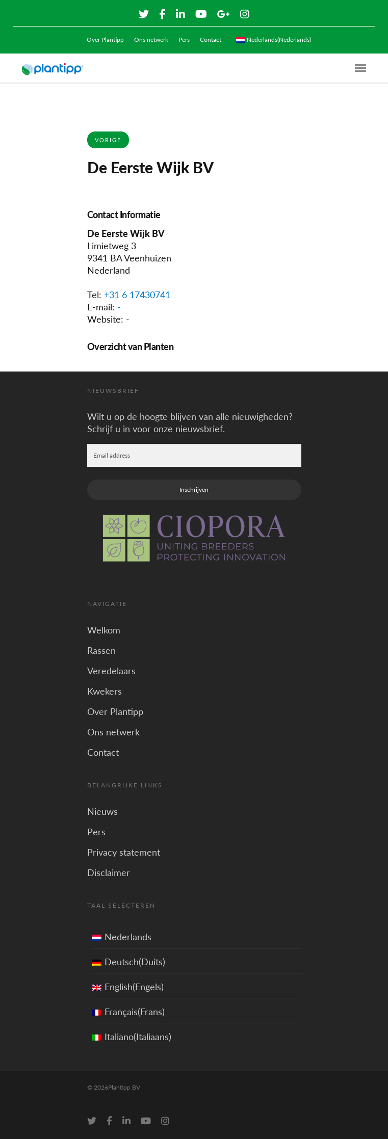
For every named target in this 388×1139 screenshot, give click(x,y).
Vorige (108, 140)
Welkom (103, 629)
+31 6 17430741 (137, 294)
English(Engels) (128, 986)
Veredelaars (111, 670)
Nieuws (102, 811)
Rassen (101, 650)
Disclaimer (108, 872)
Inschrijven (194, 489)
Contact (210, 39)
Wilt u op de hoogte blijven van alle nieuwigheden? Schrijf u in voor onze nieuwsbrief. (190, 422)
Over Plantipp (105, 39)
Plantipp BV (124, 1087)
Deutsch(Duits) (128, 961)
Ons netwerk (151, 39)
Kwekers (104, 691)
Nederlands (121, 936)
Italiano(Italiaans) (131, 1036)
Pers (184, 39)
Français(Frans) (128, 1011)
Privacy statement (123, 852)
